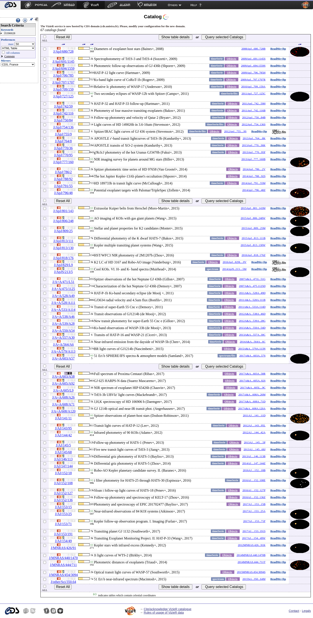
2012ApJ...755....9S (235, 131)
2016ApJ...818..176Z (253, 255)
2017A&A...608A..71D (252, 401)
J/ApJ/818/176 (63, 258)
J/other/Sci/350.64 (63, 582)
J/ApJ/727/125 (63, 96)
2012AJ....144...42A (254, 432)
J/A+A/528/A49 (63, 296)
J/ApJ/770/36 (63, 148)
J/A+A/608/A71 (63, 404)
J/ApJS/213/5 (63, 272)
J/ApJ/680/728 (63, 51)
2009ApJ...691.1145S (253, 58)
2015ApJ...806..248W (253, 218)
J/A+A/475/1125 (63, 289)
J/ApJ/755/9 (63, 134)
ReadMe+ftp (278, 48)
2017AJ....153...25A (254, 511)
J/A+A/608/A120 (63, 411)
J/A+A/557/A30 (63, 337)
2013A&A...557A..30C (252, 334)
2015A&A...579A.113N (251, 348)
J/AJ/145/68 (63, 452)
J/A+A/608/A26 (63, 397)
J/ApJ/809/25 (63, 231)
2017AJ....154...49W (253, 538)
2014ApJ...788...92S (253, 176)
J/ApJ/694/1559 (63, 68)
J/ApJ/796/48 (63, 193)
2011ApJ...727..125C (253, 93)
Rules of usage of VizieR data (164, 612)
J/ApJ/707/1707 (63, 82)
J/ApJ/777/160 (63, 162)
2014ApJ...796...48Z (253, 190)
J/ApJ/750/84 (63, 120)
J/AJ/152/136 (63, 500)
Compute (9, 56)
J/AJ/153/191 (63, 534)
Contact (294, 611)
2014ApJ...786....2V (254, 169)
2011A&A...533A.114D (252, 306)
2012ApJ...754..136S (253, 124)
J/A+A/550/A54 (63, 330)
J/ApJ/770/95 (63, 155)
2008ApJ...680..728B (253, 48)
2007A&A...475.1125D (252, 286)
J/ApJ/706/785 (63, 75)
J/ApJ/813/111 (63, 241)
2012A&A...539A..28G (252, 320)
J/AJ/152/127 (63, 493)
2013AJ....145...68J (255, 449)
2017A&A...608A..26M (252, 394)
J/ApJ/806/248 (63, 221)
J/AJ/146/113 (63, 459)
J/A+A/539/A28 (63, 323)
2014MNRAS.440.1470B (250, 555)
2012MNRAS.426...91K (251, 545)
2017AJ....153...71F (254, 521)
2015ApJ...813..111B (253, 238)
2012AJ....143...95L (254, 425)
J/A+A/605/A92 (63, 383)
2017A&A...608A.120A (252, 408)
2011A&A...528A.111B (252, 299)
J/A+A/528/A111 (63, 303)
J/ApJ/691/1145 (63, 61)
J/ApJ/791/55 (63, 186)
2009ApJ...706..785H (253, 72)
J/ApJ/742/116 (63, 113)
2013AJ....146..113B (253, 456)
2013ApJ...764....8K (254, 138)
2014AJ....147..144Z (253, 463)
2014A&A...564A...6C (252, 341)
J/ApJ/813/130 (63, 248)
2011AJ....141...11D (254, 415)
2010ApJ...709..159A (253, 86)
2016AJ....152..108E (253, 480)
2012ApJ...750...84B (254, 117)
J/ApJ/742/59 (63, 106)
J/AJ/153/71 (63, 524)
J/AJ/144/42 (63, 435)
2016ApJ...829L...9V (234, 262)
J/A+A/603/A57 (63, 358)
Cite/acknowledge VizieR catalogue (167, 609)
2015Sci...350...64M (253, 579)
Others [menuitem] (173, 5)
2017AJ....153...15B (254, 504)
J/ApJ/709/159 (63, 89)
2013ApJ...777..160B (253, 159)
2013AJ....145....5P (255, 442)
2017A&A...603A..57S (252, 355)
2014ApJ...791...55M (253, 183)
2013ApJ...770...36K (253, 145)
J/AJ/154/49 (63, 541)
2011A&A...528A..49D (252, 293)
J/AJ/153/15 (63, 507)
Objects (231, 58)
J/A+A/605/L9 (63, 390)
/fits (279, 131)
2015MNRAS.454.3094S (251, 572)
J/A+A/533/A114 (63, 310)
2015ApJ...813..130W (253, 245)
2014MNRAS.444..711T (251, 562)
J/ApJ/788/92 (63, 179)
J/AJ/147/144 (63, 466)
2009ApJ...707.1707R (253, 79)
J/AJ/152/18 (63, 473)
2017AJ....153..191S (253, 531)
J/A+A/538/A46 (63, 316)
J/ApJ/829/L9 (63, 265)
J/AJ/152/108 (63, 483)
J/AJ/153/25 (63, 514)
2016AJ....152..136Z (253, 497)
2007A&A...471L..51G (252, 279)
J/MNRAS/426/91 (63, 548)
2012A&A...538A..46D (252, 313)
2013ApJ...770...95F (253, 152)
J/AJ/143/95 (63, 428)
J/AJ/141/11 (63, 418)
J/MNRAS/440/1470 (63, 558)
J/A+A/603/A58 (63, 376)
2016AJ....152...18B (254, 470)
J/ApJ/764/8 (63, 141)
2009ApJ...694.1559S (253, 65)
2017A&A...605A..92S (252, 380)
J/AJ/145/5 (63, 445)
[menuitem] (10, 5)
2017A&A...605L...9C (252, 387)
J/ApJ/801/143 (63, 211)
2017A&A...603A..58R (252, 373)
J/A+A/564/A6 (63, 344)
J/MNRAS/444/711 (63, 565)
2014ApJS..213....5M (234, 269)
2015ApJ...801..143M (253, 208)
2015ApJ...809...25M (253, 228)
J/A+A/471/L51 (63, 282)
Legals (306, 611)
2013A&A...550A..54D (252, 327)
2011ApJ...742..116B (253, 110)
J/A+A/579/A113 (63, 351)
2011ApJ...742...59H (254, 103)
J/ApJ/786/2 (63, 172)
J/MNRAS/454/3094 (63, 575)
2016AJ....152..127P (253, 490)
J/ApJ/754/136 (63, 127)
